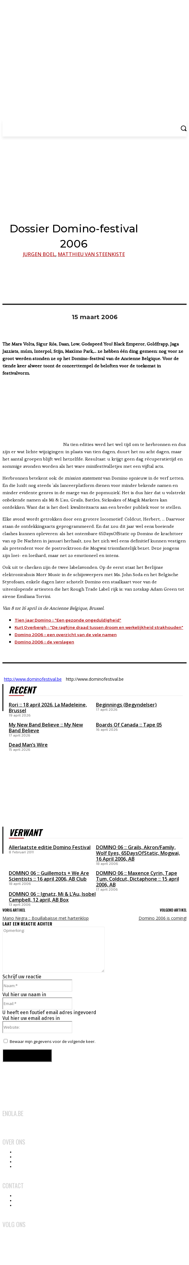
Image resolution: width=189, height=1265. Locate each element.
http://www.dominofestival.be (33, 679)
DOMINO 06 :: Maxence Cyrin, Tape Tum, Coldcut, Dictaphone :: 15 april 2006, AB (137, 879)
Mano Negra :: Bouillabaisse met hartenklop (45, 918)
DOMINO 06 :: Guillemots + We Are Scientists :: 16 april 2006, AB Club (49, 876)
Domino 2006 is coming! (163, 918)
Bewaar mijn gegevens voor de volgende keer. (52, 1041)
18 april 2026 (37, 704)
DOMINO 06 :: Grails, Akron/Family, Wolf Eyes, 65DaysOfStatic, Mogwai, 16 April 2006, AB (138, 853)
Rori (13, 704)
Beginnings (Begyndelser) (126, 704)
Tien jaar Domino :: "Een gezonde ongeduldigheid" (68, 619)
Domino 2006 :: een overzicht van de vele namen (66, 634)
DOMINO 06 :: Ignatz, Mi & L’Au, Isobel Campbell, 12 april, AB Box (52, 897)
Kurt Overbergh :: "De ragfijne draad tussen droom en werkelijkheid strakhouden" (99, 627)
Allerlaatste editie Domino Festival (50, 847)
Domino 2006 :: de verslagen (44, 641)
